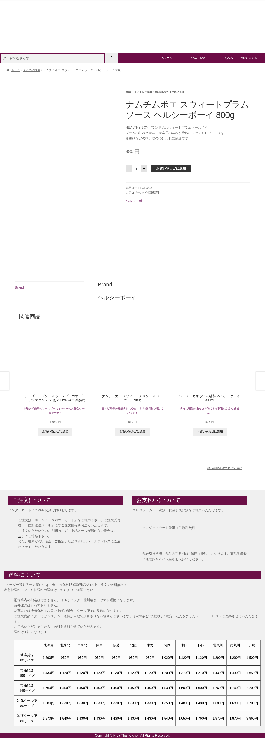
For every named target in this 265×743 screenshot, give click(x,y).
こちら (62, 590)
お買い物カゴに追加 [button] (55, 431)
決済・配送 (198, 58)
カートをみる (224, 58)
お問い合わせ (249, 58)
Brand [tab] (19, 287)
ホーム (15, 70)
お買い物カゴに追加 (171, 168)
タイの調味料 (31, 70)
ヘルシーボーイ (137, 201)
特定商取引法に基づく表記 (224, 468)
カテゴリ (167, 58)
